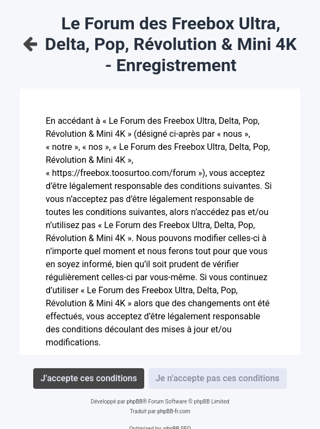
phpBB (135, 402)
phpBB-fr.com (173, 411)
